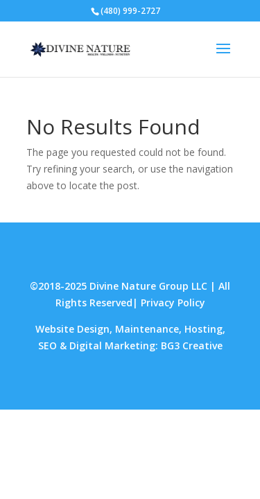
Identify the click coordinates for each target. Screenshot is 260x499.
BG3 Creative (192, 345)
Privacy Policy (173, 302)
